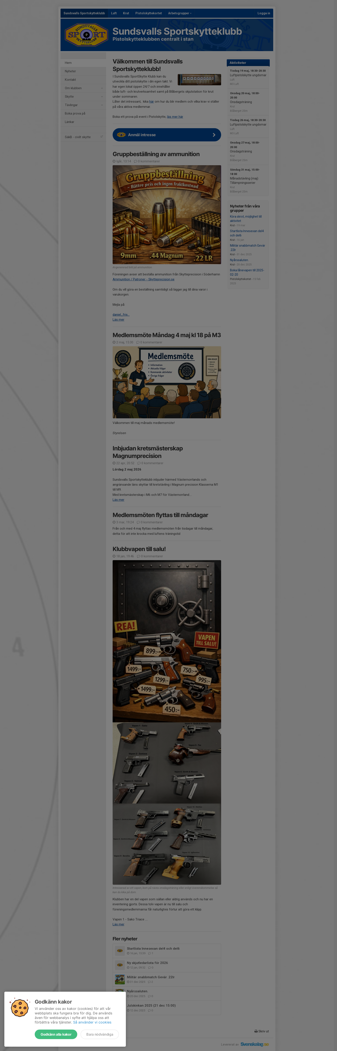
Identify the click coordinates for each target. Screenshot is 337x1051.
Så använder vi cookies (92, 1022)
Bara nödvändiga (99, 1034)
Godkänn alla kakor (56, 1034)
